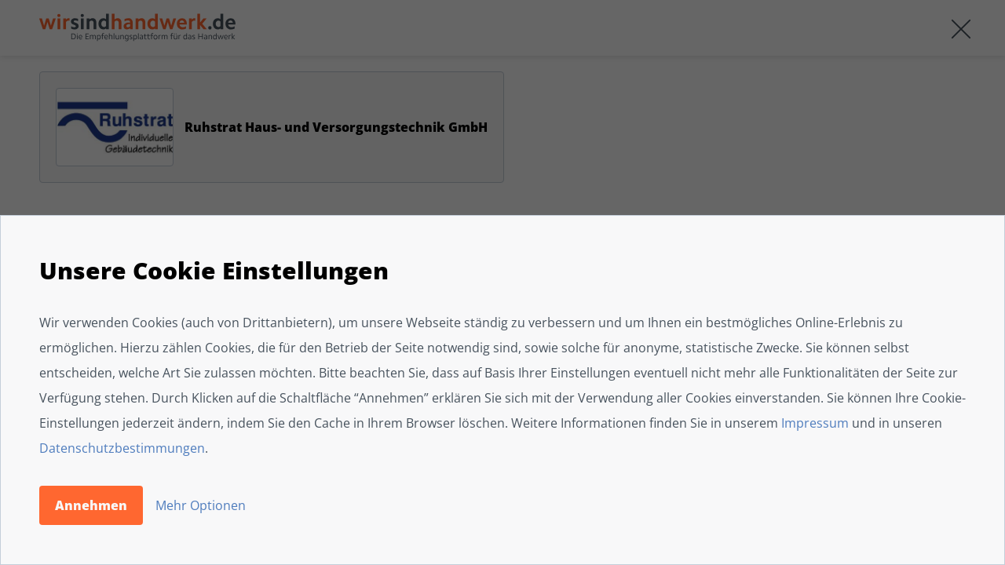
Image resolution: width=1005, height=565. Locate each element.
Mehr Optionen (200, 505)
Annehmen (91, 505)
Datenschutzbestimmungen (122, 448)
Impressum (815, 423)
